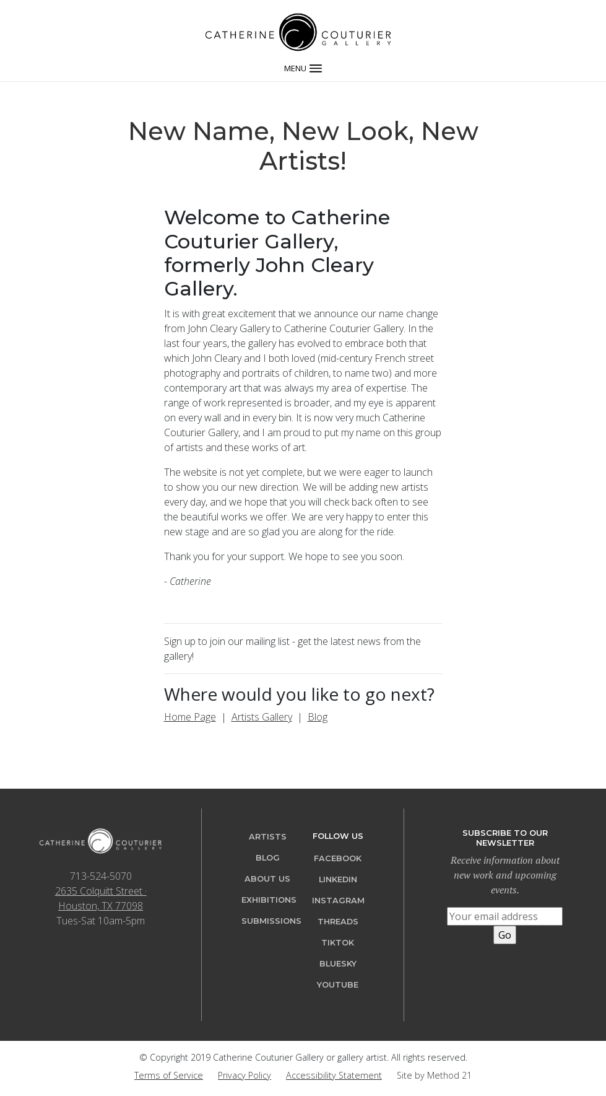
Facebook (337, 858)
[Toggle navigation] (303, 67)
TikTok (337, 942)
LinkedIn (338, 879)
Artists (268, 836)
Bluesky (338, 963)
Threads (338, 921)
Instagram (338, 900)
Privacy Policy (244, 1075)
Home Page (190, 717)
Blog (317, 717)
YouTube (337, 984)
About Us (267, 878)
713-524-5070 (101, 876)
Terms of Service (168, 1075)
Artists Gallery (262, 717)
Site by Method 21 (434, 1075)
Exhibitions (269, 900)
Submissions (271, 921)
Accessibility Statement (334, 1075)
